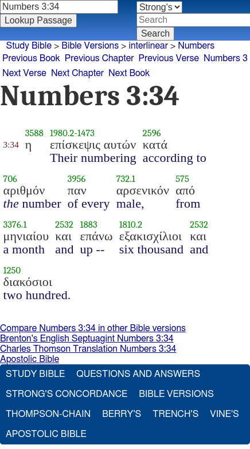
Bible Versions (90, 45)
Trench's (175, 414)
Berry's (121, 414)
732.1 (125, 178)
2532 (64, 224)
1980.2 (62, 133)
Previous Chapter (99, 58)
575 (182, 178)
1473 (86, 133)
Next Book (129, 73)
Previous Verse (169, 58)
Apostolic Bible (29, 359)
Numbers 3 (226, 58)
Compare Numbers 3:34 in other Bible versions (93, 328)
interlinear (148, 45)
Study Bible (29, 45)
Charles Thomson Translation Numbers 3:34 (88, 348)
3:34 (11, 144)
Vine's (224, 414)
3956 (77, 178)
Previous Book (31, 58)
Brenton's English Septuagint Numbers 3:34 (87, 338)
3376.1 (15, 224)
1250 (12, 270)
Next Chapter (77, 73)
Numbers (196, 45)
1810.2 (131, 224)
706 (10, 178)
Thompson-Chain (48, 414)
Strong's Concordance (66, 394)
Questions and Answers (138, 374)
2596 (152, 133)
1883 (88, 224)
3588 (34, 133)
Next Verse (24, 73)
